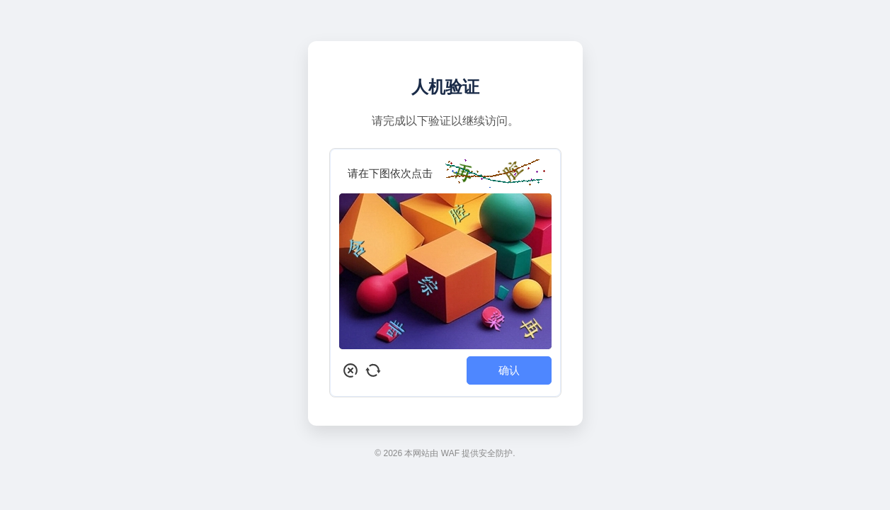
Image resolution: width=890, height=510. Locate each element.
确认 (509, 370)
